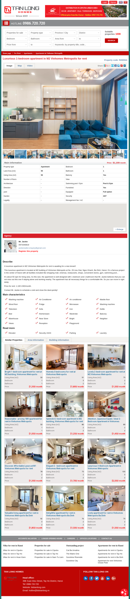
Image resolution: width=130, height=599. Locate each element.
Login (105, 2)
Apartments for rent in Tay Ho (110, 554)
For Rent (17, 53)
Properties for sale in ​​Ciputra (46, 550)
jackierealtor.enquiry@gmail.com (32, 248)
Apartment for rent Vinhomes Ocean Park (110, 562)
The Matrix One (72, 554)
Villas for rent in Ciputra (12, 550)
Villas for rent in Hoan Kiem (14, 557)
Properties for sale (42, 546)
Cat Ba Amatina (72, 550)
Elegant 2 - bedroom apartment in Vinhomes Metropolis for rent (62, 467)
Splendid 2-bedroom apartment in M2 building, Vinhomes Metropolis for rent (64, 420)
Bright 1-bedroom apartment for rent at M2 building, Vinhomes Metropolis (23, 373)
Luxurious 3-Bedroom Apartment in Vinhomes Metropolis (104, 467)
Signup (113, 2)
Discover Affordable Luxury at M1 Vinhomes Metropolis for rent (20, 467)
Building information (59, 340)
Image (9, 66)
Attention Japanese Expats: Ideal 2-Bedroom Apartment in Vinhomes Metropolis (104, 421)
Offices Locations (88, 538)
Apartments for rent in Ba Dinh (110, 557)
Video (29, 66)
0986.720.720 (34, 23)
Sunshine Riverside (74, 557)
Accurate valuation (27, 538)
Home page (7, 53)
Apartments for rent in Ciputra (110, 550)
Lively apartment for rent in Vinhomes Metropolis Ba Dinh (105, 514)
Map (20, 66)
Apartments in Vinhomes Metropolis (48, 53)
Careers (71, 538)
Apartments (28, 53)
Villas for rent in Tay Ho (12, 554)
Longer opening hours (51, 538)
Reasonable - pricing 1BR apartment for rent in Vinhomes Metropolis (23, 420)
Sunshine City (72, 561)
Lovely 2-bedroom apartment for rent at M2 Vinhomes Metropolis (106, 373)
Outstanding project (75, 546)
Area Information (36, 340)
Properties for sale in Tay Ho (46, 554)
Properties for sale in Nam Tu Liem (49, 557)
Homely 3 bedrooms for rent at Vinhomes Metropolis (60, 373)
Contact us (106, 538)
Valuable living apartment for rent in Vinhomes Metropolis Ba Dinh (21, 514)
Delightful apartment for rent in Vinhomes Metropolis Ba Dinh (60, 514)
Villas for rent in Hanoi (13, 546)
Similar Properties (13, 340)
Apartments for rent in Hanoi (110, 546)
